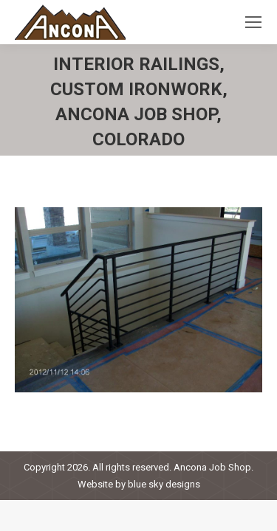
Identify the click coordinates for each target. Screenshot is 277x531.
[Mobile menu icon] (253, 22)
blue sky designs (164, 484)
